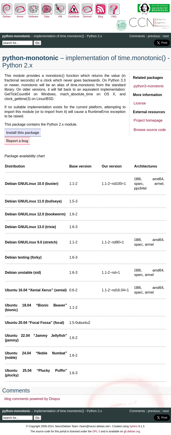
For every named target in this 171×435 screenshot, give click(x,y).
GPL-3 (96, 431)
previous (154, 36)
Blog (100, 15)
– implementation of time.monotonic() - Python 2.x (52, 36)
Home (20, 15)
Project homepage (148, 120)
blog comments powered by (32, 399)
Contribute (73, 15)
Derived (87, 15)
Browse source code (150, 130)
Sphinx (134, 426)
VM (60, 15)
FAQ (114, 15)
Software (33, 15)
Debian (6, 15)
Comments (137, 36)
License (140, 103)
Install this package (22, 133)
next (166, 36)
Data (46, 15)
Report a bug (17, 141)
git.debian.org (132, 431)
